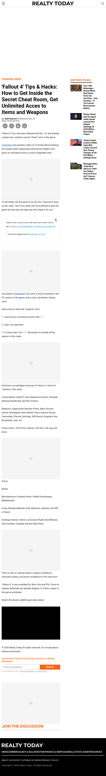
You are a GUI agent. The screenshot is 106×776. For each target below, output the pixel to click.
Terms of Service (33, 760)
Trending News (11, 79)
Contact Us (17, 760)
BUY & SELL (28, 752)
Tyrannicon (7, 145)
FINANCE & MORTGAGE (56, 752)
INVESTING (39, 752)
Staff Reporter (11, 119)
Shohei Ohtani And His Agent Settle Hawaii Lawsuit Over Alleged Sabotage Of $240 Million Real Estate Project (89, 124)
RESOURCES (96, 752)
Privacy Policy (42, 671)
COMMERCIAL (15, 752)
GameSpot (20, 293)
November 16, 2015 (37, 234)
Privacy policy (51, 760)
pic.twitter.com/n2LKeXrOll (44, 226)
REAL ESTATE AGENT (79, 752)
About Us (6, 760)
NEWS (5, 752)
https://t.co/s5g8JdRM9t (21, 226)
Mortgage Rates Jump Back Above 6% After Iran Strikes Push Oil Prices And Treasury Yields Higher (90, 171)
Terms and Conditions (26, 671)
